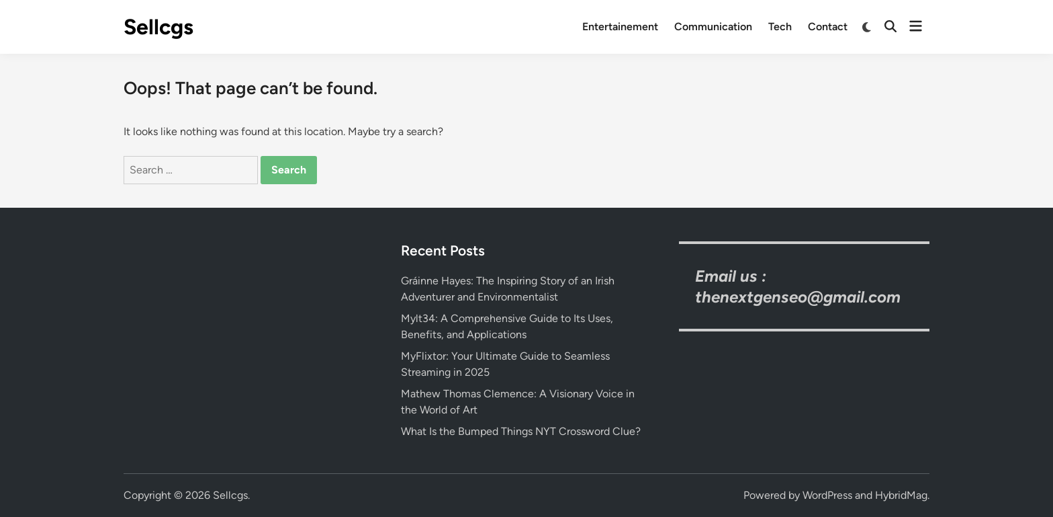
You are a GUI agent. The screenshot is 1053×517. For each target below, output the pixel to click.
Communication (713, 26)
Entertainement (620, 26)
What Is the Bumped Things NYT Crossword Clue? (521, 431)
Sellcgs (158, 27)
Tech (780, 26)
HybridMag (901, 495)
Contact (828, 26)
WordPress (827, 495)
